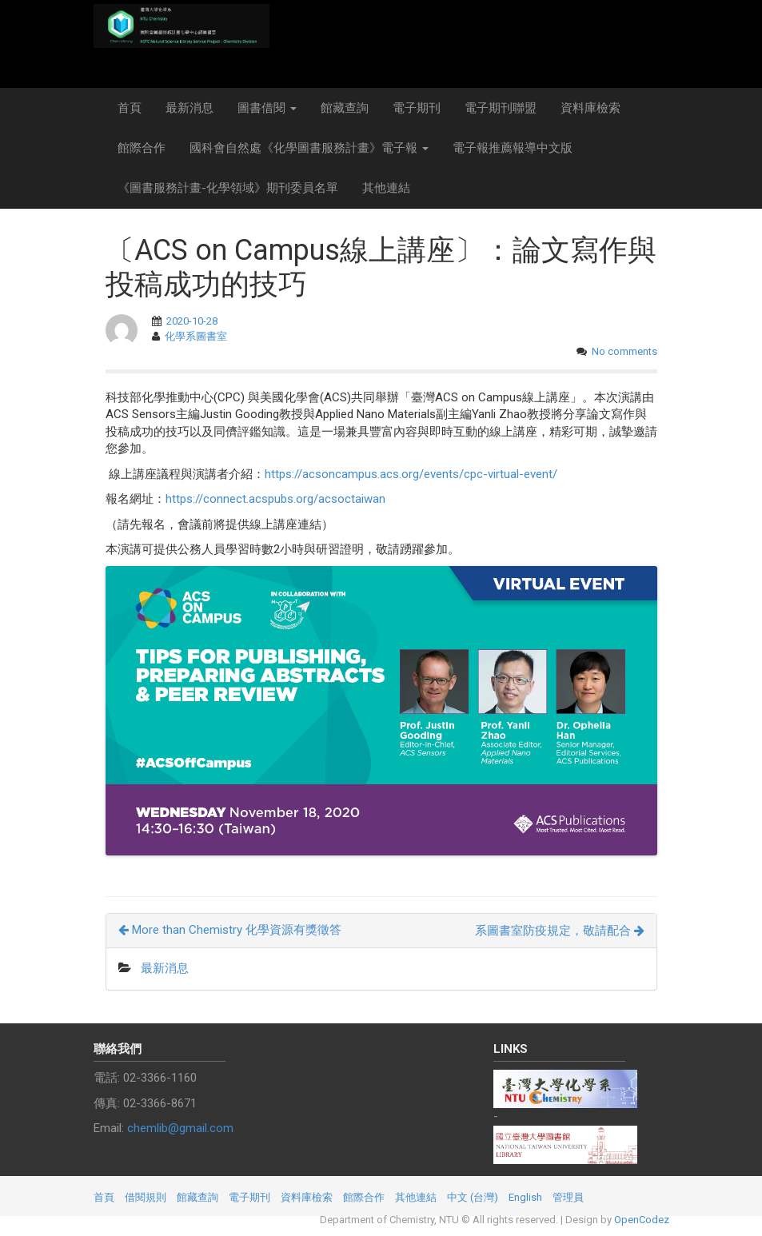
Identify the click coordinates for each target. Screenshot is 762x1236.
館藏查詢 (345, 108)
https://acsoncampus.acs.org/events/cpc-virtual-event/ (411, 474)
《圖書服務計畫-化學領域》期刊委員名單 (228, 188)
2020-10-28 (191, 321)
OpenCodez (641, 1220)
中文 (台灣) (472, 1197)
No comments (624, 351)
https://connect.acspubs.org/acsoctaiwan (275, 499)
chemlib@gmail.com (180, 1128)
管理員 (568, 1197)
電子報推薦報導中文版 (512, 148)
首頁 (130, 108)
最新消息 (189, 108)
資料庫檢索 (590, 108)
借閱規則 (145, 1197)
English (525, 1197)
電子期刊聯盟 (501, 108)
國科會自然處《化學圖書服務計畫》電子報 (309, 148)
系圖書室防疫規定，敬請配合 (559, 930)
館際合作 (142, 148)
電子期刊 (417, 108)
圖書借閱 (267, 108)
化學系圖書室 (196, 336)
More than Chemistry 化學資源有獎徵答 (229, 930)
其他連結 (386, 188)
